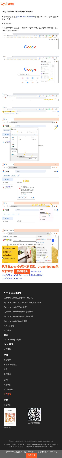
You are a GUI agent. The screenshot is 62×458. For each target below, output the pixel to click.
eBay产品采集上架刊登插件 (12, 275)
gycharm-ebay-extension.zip (26, 17)
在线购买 (22, 271)
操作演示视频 (36, 271)
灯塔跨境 (21, 444)
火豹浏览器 (28, 446)
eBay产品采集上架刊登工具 (12, 278)
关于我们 (7, 385)
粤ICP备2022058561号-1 (45, 441)
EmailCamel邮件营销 (12, 340)
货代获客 (7, 330)
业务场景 (7, 374)
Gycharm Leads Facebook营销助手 (18, 316)
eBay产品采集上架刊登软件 (33, 275)
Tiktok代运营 (19, 446)
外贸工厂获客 (9, 326)
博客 (5, 369)
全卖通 (13, 444)
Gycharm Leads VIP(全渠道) (15, 307)
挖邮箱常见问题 (10, 365)
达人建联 (7, 349)
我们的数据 (8, 389)
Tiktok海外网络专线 (41, 446)
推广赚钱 (7, 394)
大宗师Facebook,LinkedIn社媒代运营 (38, 444)
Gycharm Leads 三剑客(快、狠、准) (18, 298)
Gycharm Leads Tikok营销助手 (16, 321)
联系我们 (7, 405)
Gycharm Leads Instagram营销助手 (18, 312)
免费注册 (31, 455)
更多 (51, 446)
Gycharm (7, 3)
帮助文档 (7, 360)
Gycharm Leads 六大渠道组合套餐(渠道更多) (22, 302)
